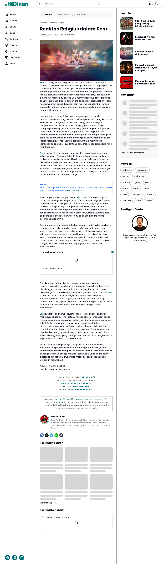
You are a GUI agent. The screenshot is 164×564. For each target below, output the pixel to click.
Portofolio (12, 45)
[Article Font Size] (156, 3)
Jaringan (18, 39)
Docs (18, 33)
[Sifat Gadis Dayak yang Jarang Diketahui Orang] (126, 23)
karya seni (82, 197)
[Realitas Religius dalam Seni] (126, 53)
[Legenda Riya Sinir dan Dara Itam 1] (126, 38)
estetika (58, 399)
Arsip (10, 63)
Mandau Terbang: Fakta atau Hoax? (145, 82)
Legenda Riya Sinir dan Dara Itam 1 (145, 38)
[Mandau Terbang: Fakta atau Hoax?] (126, 82)
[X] (47, 435)
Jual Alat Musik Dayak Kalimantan (71, 14)
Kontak (11, 51)
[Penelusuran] (68, 3)
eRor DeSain (72, 190)
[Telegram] (51, 435)
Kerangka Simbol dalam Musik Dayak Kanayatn (146, 68)
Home (10, 14)
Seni (42, 82)
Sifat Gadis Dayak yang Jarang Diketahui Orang (145, 24)
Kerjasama (13, 57)
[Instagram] (21, 557)
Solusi (18, 26)
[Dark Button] (150, 3)
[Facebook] (7, 557)
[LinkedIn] (14, 557)
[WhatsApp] (56, 435)
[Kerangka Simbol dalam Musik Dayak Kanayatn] (126, 67)
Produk (18, 20)
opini (68, 399)
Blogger (59, 402)
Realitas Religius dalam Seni (89, 399)
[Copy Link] (61, 435)
